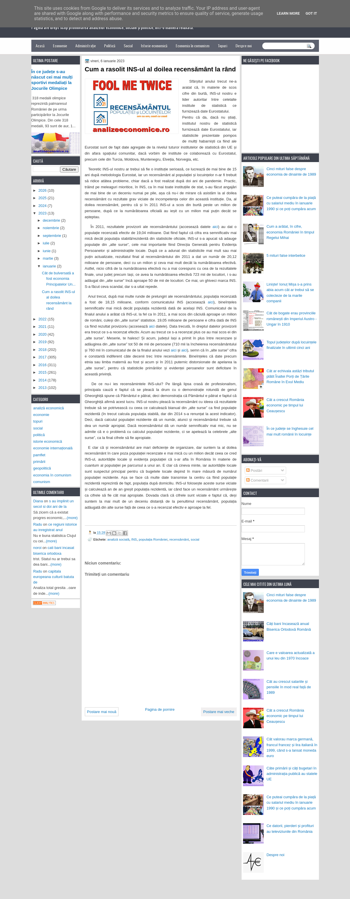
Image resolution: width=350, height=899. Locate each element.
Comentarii (257, 480)
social (195, 539)
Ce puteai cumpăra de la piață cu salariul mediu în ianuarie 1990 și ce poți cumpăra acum (291, 203)
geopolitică (42, 468)
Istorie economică (154, 46)
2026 (42, 190)
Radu (37, 524)
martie (48, 258)
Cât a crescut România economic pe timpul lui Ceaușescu (285, 405)
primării (39, 461)
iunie (47, 251)
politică (39, 435)
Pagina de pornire (160, 709)
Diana (38, 501)
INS (134, 539)
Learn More (288, 13)
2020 (42, 334)
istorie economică (47, 441)
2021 (42, 326)
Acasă (40, 46)
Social (128, 46)
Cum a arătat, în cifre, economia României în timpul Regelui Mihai (290, 232)
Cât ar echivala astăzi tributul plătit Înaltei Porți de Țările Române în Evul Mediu (290, 376)
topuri (38, 421)
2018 (42, 349)
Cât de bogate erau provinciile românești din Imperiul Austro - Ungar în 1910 (292, 318)
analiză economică (48, 408)
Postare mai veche (218, 712)
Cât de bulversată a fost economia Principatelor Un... (59, 278)
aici (215, 227)
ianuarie (50, 266)
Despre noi (244, 46)
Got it (311, 13)
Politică (109, 46)
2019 (42, 342)
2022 (42, 319)
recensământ (179, 539)
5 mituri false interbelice (286, 255)
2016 (42, 365)
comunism (41, 482)
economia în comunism (52, 475)
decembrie (52, 220)
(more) (72, 518)
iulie (46, 243)
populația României (153, 539)
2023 (42, 213)
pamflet (39, 455)
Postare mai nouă (101, 712)
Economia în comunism (192, 46)
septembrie (52, 235)
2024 (42, 206)
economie (41, 415)
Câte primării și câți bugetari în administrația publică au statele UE (292, 774)
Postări (254, 470)
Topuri (222, 46)
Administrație (85, 46)
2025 (42, 198)
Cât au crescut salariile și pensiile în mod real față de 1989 (289, 687)
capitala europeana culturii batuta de (53, 577)
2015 (42, 372)
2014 (42, 380)
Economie (60, 46)
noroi (37, 548)
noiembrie (51, 228)
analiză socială (118, 539)
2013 (42, 387)
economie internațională (53, 448)
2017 (42, 357)
